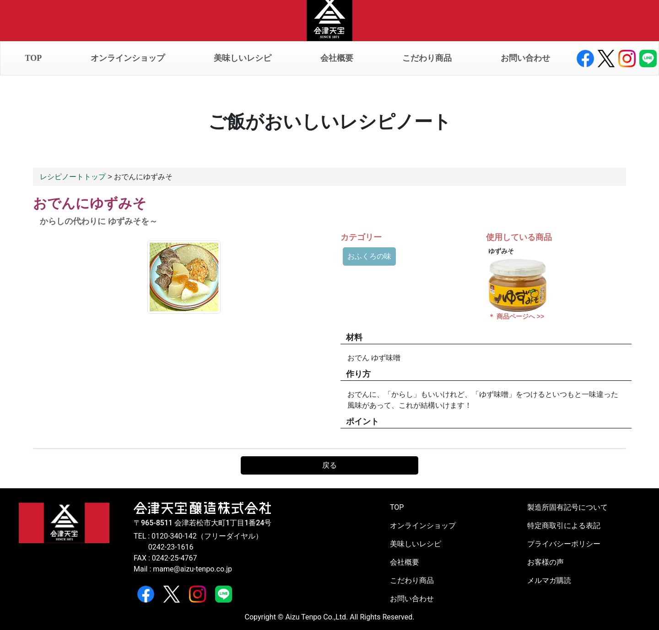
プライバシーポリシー (563, 543)
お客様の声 (545, 562)
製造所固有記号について (567, 507)
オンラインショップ (128, 58)
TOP (33, 58)
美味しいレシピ (242, 58)
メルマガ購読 (549, 580)
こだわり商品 (427, 58)
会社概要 (336, 58)
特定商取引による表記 (563, 525)
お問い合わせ (525, 58)
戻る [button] (329, 465)
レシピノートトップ (73, 177)
